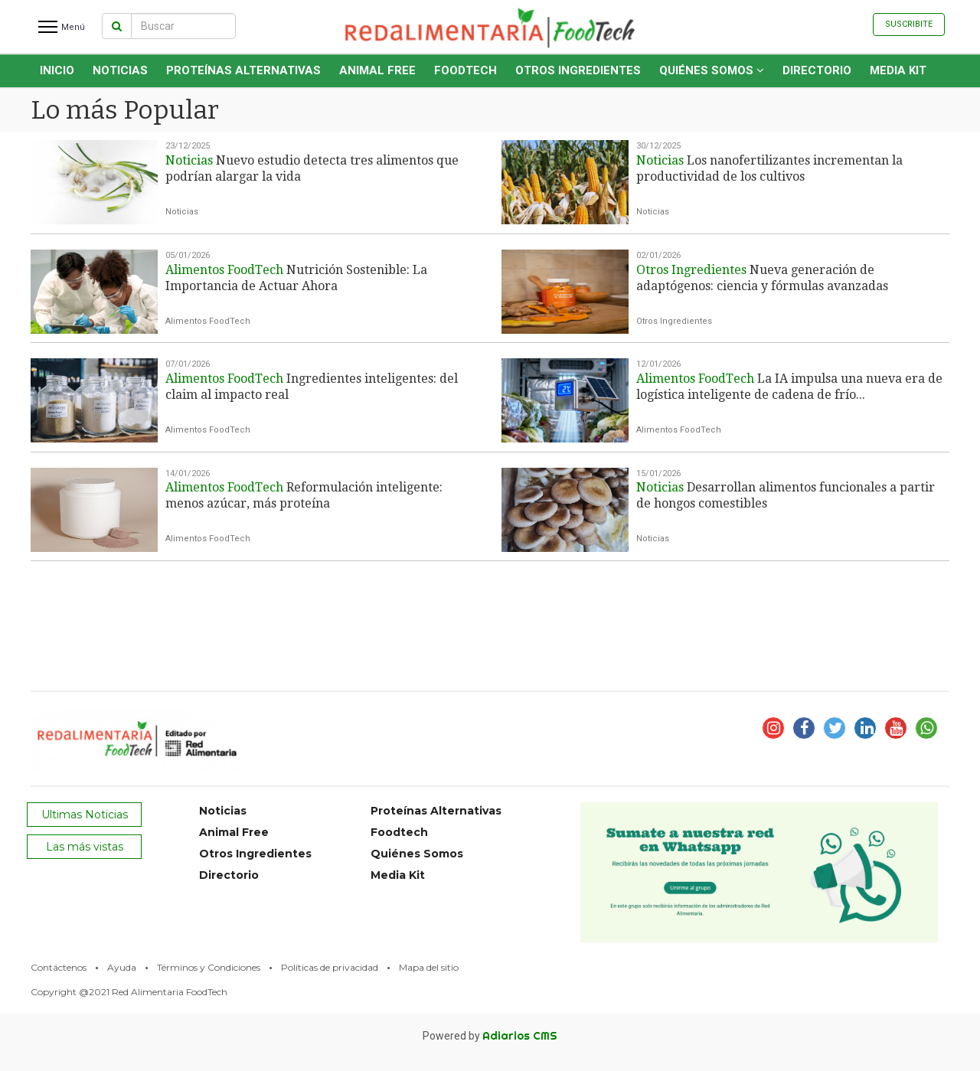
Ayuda (121, 967)
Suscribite (909, 24)
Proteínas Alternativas (243, 70)
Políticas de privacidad (329, 967)
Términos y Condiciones (208, 967)
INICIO (57, 70)
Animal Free (377, 70)
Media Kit (898, 70)
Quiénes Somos (711, 70)
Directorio (816, 70)
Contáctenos (59, 967)
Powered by (490, 1036)
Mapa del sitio (429, 967)
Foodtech (465, 70)
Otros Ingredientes (578, 70)
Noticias (120, 70)
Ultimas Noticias (84, 814)
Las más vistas (84, 847)
